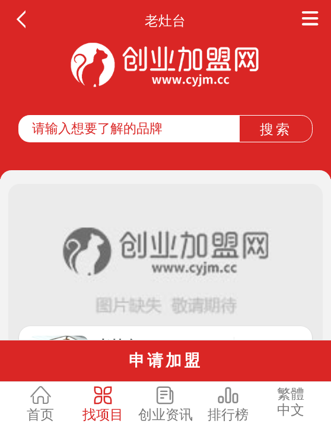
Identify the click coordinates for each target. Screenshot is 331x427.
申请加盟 (165, 360)
